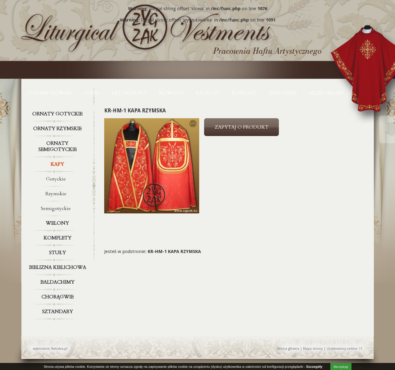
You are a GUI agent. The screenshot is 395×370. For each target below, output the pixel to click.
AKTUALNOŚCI (129, 93)
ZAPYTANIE (283, 93)
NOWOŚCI (171, 93)
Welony (58, 223)
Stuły (58, 253)
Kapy (58, 164)
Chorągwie (58, 297)
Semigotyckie (56, 208)
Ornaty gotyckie (58, 114)
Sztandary (58, 311)
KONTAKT (244, 93)
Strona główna (50, 93)
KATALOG (208, 93)
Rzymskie (55, 193)
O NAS (91, 93)
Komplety (58, 238)
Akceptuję (340, 366)
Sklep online (326, 93)
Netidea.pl (59, 349)
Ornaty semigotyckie (58, 145)
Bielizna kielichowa (58, 267)
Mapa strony (313, 349)
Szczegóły (314, 366)
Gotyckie (56, 179)
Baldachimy (58, 282)
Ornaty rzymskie (58, 128)
